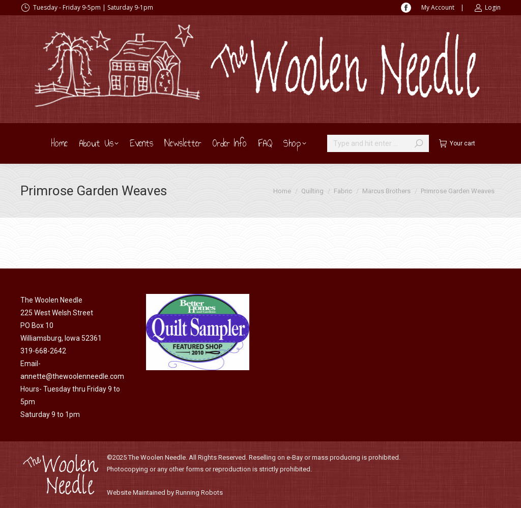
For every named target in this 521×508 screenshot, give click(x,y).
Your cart (457, 143)
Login (487, 7)
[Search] (378, 143)
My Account (437, 7)
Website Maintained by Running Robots (165, 492)
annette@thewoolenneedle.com (72, 376)
